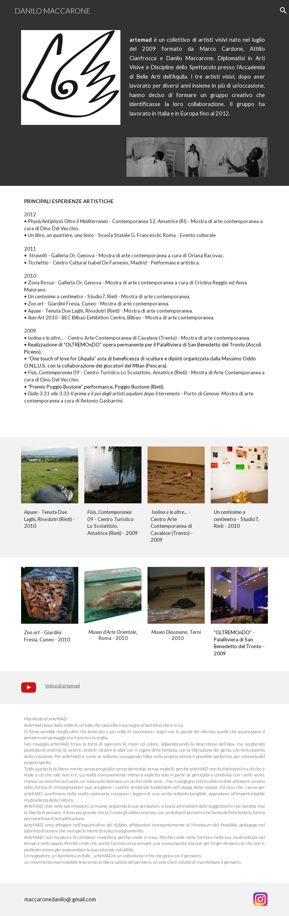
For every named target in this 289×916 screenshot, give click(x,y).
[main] (197, 83)
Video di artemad (62, 685)
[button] (280, 11)
